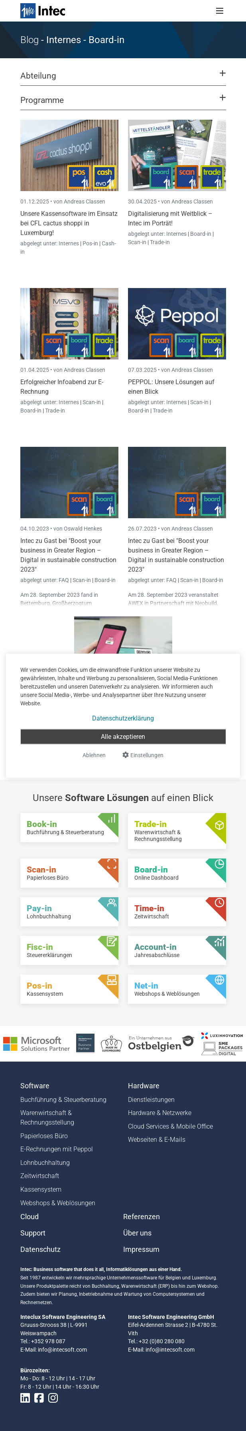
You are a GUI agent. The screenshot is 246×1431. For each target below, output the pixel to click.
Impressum (141, 1249)
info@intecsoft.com (62, 1349)
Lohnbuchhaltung (45, 1163)
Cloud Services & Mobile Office (170, 1126)
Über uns (137, 1233)
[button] (123, 79)
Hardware (143, 1086)
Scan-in (137, 242)
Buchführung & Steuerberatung (63, 1099)
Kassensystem (40, 1189)
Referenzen (141, 1217)
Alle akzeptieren (123, 736)
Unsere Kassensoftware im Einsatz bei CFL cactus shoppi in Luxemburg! (69, 223)
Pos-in (90, 243)
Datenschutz (40, 1249)
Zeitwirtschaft (39, 1176)
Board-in (200, 234)
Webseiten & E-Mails (156, 1139)
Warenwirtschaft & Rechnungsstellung (47, 1117)
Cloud (29, 1217)
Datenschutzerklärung (123, 718)
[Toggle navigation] (219, 10)
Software (34, 1086)
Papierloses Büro (44, 1136)
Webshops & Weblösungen (57, 1203)
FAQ (64, 580)
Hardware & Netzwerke (159, 1113)
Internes (69, 243)
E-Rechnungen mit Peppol (56, 1149)
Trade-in (160, 242)
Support (32, 1233)
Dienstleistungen (151, 1099)
